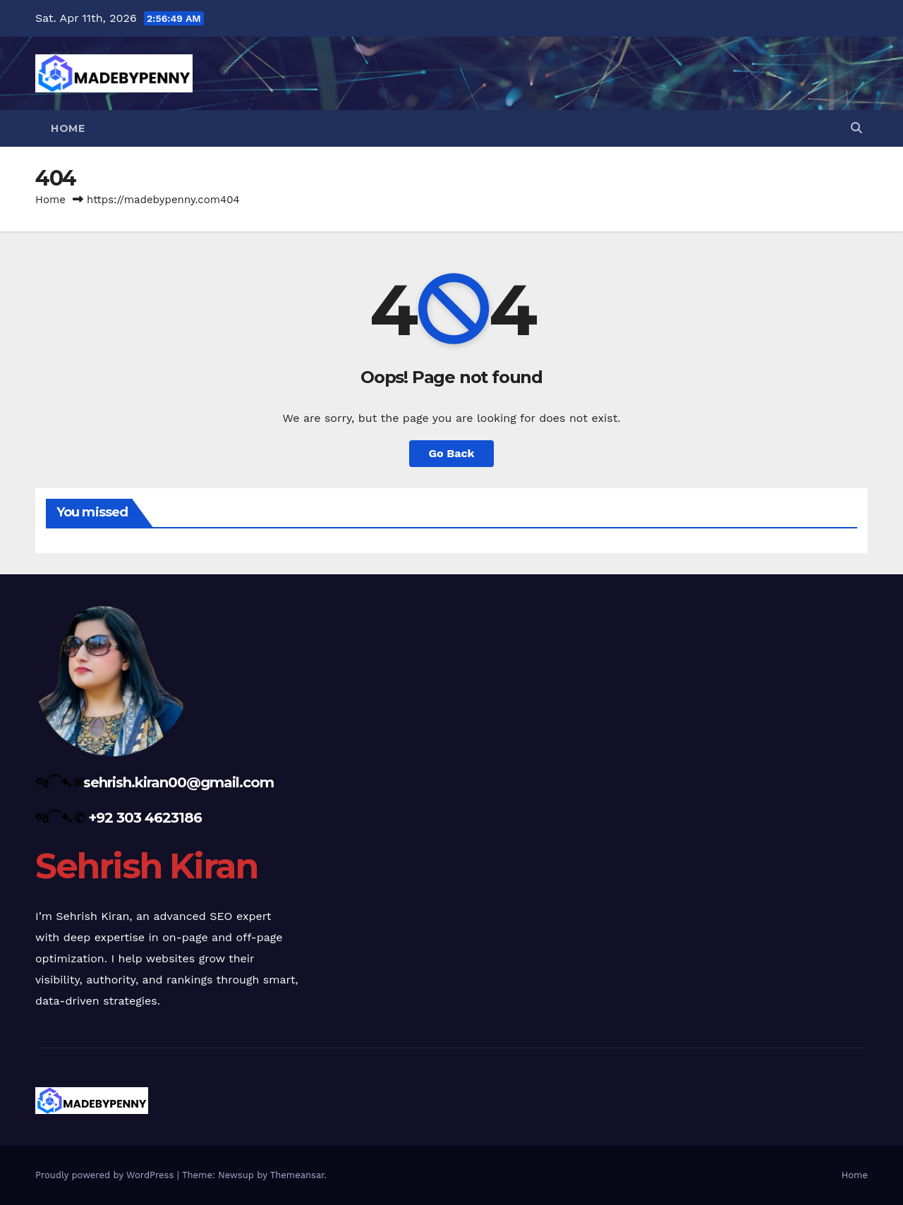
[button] (856, 128)
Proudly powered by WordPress (106, 1175)
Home (68, 128)
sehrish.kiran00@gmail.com (178, 782)
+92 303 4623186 (145, 817)
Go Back (452, 453)
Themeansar (297, 1175)
